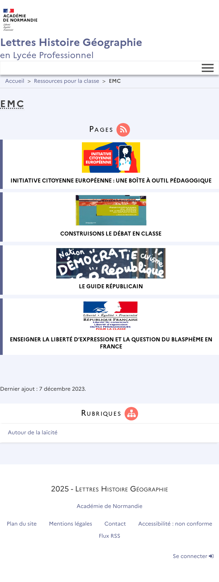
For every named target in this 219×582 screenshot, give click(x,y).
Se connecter (193, 556)
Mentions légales (70, 524)
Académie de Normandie (109, 506)
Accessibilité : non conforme (175, 524)
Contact (115, 524)
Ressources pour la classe (66, 81)
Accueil (14, 81)
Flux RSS (110, 536)
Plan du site (22, 524)
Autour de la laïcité (33, 433)
